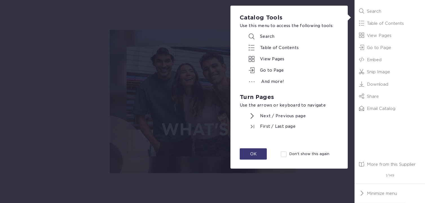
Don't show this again (309, 154)
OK (253, 154)
